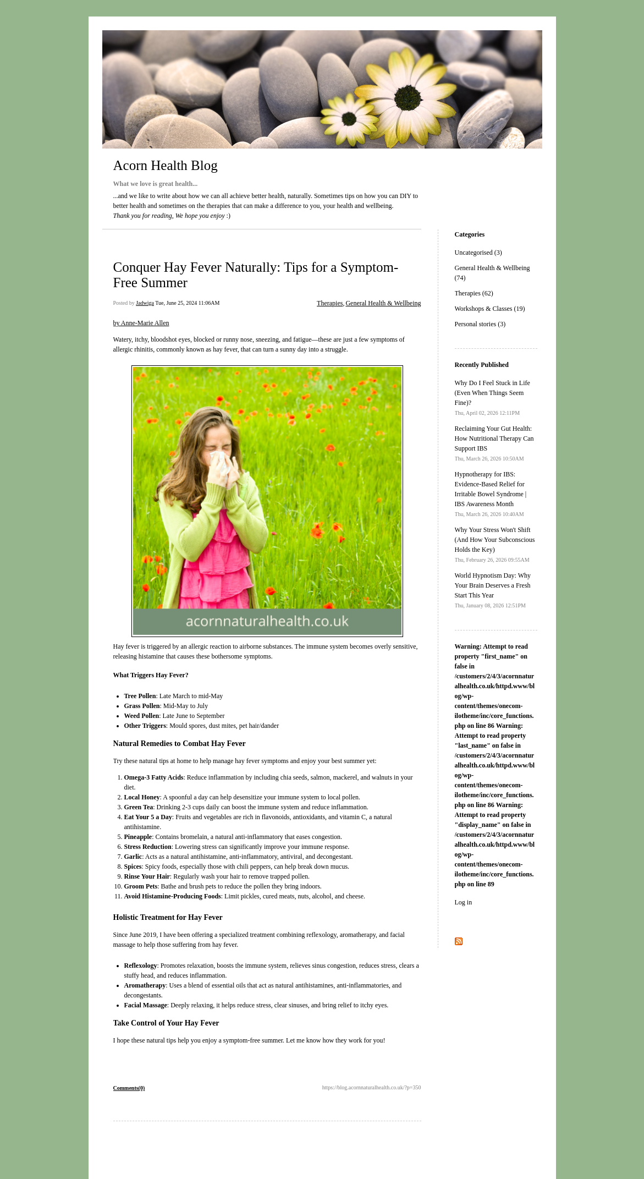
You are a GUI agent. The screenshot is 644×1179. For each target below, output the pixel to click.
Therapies (330, 303)
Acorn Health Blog (165, 165)
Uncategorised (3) (478, 252)
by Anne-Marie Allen (141, 323)
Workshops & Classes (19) (490, 308)
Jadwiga (145, 303)
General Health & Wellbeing (383, 303)
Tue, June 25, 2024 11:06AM (187, 303)
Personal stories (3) (480, 324)
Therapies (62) (474, 293)
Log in (463, 902)
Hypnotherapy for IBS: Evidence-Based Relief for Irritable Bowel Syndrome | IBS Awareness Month (491, 493)
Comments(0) (129, 1088)
